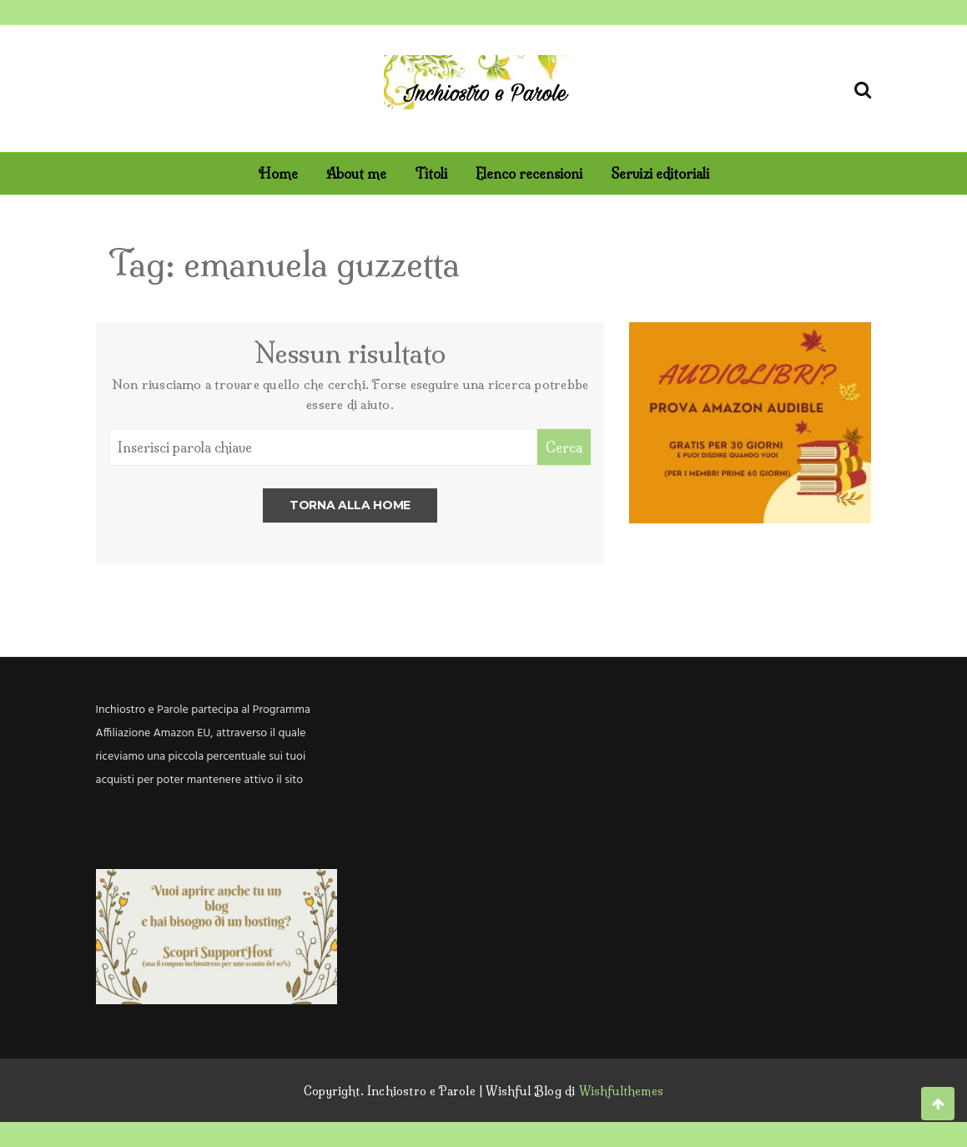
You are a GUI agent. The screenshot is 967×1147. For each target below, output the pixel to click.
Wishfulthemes (621, 1091)
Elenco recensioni (529, 173)
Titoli (431, 173)
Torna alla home (350, 505)
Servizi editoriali (660, 173)
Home (278, 173)
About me (356, 173)
